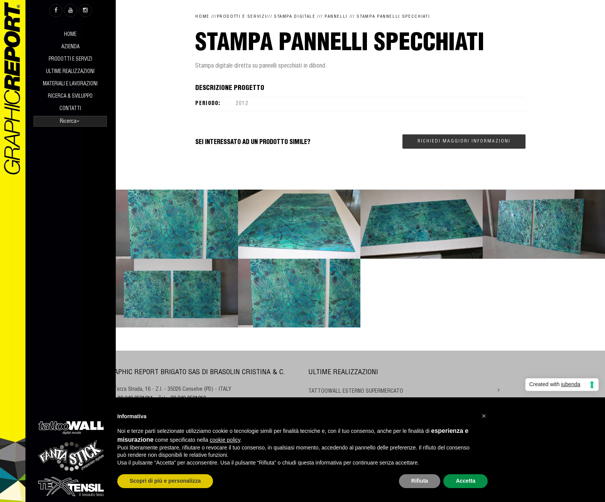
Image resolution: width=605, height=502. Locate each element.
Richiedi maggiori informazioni (463, 141)
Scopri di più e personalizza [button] (165, 481)
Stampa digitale (295, 17)
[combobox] (70, 121)
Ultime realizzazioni (70, 72)
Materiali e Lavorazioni (70, 84)
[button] (484, 416)
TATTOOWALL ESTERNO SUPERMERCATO (355, 391)
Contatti (70, 109)
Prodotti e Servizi (70, 59)
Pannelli (336, 17)
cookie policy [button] (225, 440)
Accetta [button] (465, 481)
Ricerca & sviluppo (70, 96)
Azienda (70, 47)
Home (70, 34)
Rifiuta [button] (419, 481)
